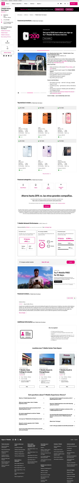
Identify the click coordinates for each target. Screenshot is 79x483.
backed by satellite (56, 93)
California (26, 14)
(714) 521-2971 (44, 378)
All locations (20, 14)
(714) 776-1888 (24, 378)
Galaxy (71, 67)
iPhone (67, 67)
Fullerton (31, 14)
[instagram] (11, 56)
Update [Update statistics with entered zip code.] (70, 262)
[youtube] (8, 56)
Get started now (58, 281)
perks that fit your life (59, 62)
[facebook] (4, 56)
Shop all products (47, 174)
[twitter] (6, 56)
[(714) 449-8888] (7, 19)
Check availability (47, 38)
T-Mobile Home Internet (5, 30)
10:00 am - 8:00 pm (7, 16)
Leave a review (71, 298)
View (27, 386)
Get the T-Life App (7, 52)
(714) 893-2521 (64, 378)
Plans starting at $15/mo (6, 36)
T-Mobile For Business (5, 34)
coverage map (47, 227)
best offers (64, 61)
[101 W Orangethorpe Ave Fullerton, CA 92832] (7, 23)
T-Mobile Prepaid (4, 32)
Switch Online (69, 9)
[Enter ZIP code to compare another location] (45, 262)
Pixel (51, 68)
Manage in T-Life (59, 9)
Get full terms (69, 42)
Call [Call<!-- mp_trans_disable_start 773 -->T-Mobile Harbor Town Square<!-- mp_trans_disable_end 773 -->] (7, 47)
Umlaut (28, 227)
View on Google (23, 313)
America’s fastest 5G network (67, 91)
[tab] (32, 398)
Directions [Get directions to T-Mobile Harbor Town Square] (7, 42)
